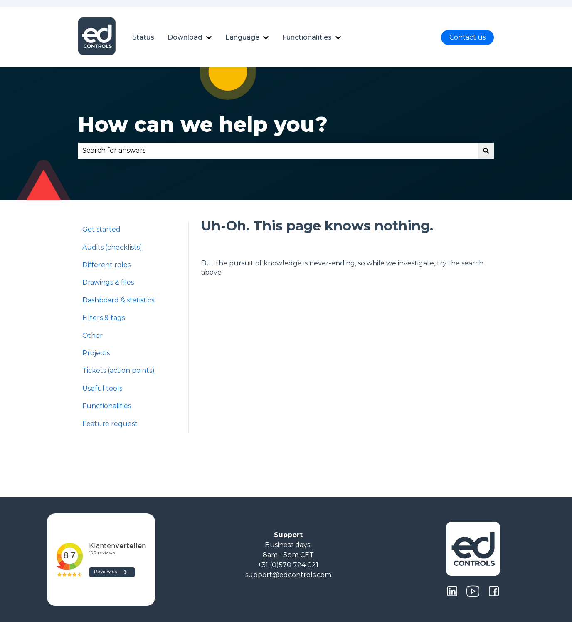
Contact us (467, 37)
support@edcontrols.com (288, 575)
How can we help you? (203, 124)
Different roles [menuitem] (106, 265)
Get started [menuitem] (101, 229)
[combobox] (278, 151)
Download (185, 37)
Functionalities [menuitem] (106, 406)
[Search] (486, 151)
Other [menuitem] (92, 335)
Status (143, 37)
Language (242, 37)
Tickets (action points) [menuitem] (118, 370)
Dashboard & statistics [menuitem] (118, 300)
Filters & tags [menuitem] (103, 318)
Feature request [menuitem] (110, 424)
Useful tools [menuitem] (102, 388)
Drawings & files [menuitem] (108, 282)
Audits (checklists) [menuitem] (112, 247)
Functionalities (307, 37)
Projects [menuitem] (96, 353)
